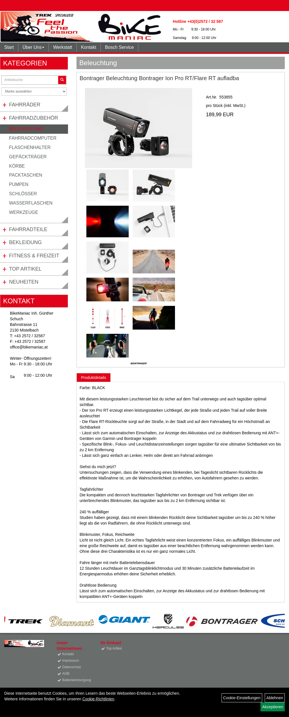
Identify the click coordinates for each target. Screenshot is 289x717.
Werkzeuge (23, 212)
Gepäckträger (28, 156)
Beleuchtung (26, 128)
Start (9, 47)
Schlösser (23, 193)
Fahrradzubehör (33, 118)
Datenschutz (71, 667)
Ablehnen (274, 698)
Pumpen (18, 184)
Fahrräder (24, 105)
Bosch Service (119, 47)
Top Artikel (25, 269)
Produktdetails (93, 377)
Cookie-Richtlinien (98, 699)
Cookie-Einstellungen (241, 698)
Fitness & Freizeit (34, 255)
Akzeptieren (272, 707)
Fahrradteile (28, 229)
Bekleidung (25, 242)
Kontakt (88, 47)
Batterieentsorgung (75, 680)
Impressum (70, 661)
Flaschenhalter (30, 147)
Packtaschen (25, 175)
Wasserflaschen (30, 203)
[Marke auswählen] (34, 91)
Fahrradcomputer (32, 138)
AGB (65, 674)
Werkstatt (62, 47)
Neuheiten (23, 282)
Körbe (17, 166)
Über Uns (34, 47)
